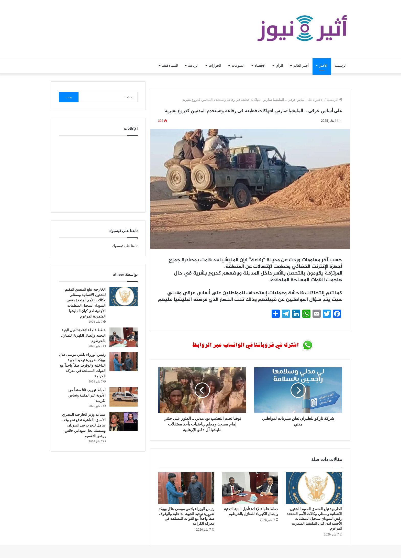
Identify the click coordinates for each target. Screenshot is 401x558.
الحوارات (215, 66)
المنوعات (237, 66)
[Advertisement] (98, 173)
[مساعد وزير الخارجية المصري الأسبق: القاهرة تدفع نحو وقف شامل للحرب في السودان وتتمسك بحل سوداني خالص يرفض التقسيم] (123, 421)
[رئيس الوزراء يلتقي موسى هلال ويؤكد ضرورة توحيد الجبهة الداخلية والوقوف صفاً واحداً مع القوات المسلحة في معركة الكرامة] (186, 488)
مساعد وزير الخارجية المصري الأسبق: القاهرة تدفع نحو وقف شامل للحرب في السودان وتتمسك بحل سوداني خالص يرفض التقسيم (83, 425)
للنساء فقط (170, 66)
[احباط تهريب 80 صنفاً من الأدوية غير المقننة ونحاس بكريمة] (123, 397)
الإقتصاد (260, 66)
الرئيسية (341, 66)
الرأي (279, 66)
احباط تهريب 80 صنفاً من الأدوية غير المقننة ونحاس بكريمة (87, 395)
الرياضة (193, 66)
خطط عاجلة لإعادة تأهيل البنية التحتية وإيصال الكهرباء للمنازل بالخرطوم (83, 335)
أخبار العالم (301, 66)
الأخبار (323, 66)
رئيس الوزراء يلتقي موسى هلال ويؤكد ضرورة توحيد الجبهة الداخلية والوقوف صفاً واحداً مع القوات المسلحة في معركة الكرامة (82, 365)
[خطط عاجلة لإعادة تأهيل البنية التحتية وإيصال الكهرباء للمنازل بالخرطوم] (250, 488)
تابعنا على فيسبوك (125, 246)
